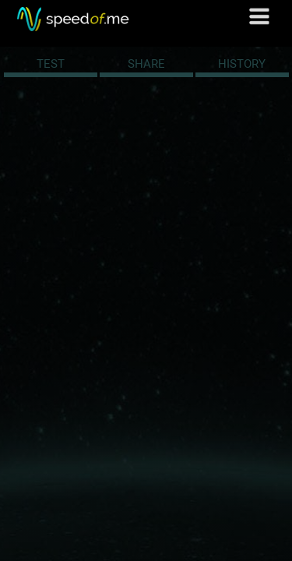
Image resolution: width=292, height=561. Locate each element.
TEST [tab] (51, 63)
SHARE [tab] (146, 63)
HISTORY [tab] (242, 63)
